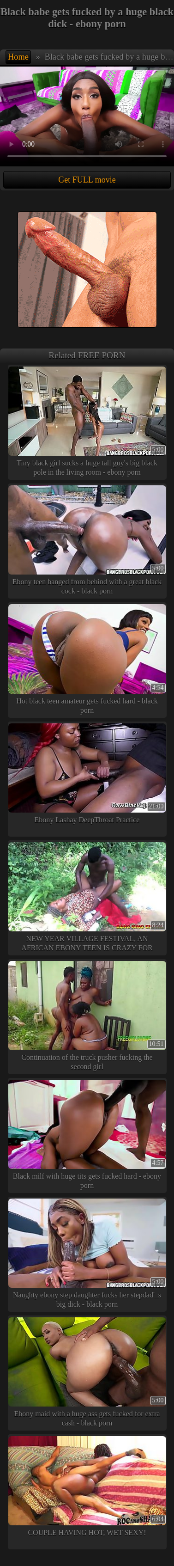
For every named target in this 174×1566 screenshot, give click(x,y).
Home (18, 56)
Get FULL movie (86, 179)
